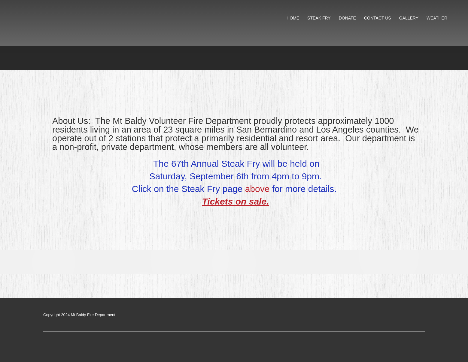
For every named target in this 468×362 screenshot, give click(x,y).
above (257, 189)
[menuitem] (293, 18)
